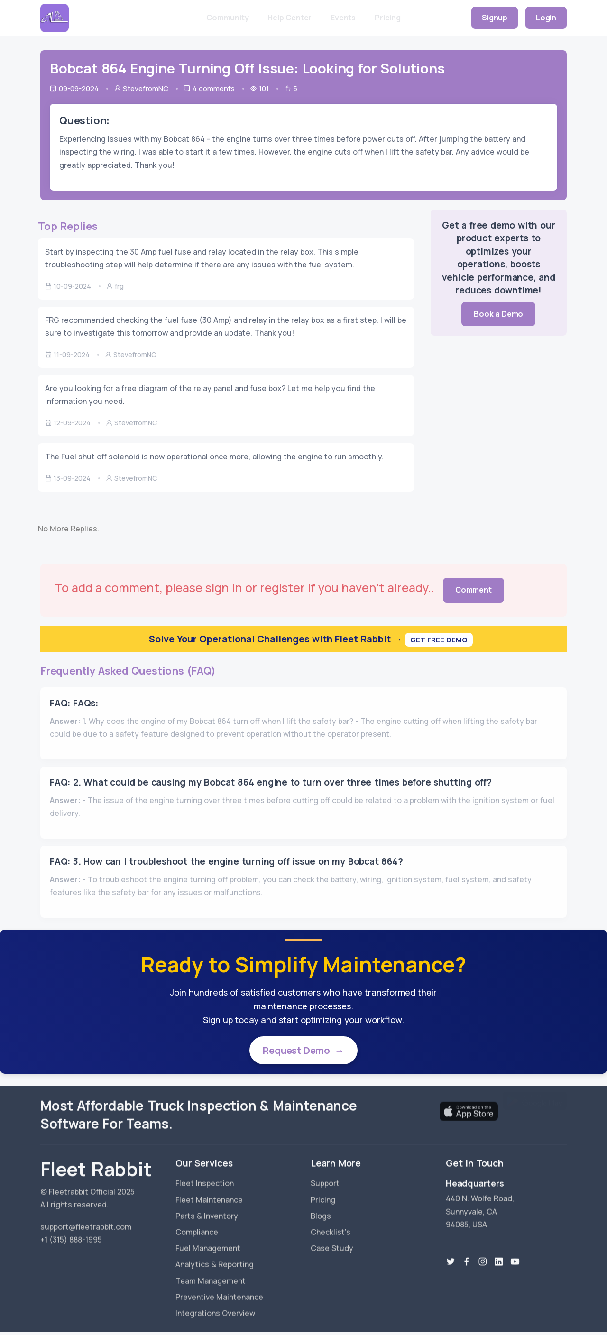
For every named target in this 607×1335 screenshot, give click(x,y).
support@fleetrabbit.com (85, 1221)
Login (546, 17)
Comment (473, 590)
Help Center (289, 17)
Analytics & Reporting (214, 1258)
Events (343, 17)
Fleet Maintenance (209, 1193)
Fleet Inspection (204, 1177)
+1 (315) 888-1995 (71, 1233)
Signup (494, 17)
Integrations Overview (215, 1307)
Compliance (196, 1226)
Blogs (321, 1210)
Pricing (388, 17)
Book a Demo (498, 314)
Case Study (332, 1242)
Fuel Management (207, 1242)
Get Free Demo (439, 640)
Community (227, 17)
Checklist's (330, 1226)
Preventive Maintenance (219, 1291)
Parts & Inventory (206, 1210)
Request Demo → (303, 1051)
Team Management (210, 1274)
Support (325, 1177)
